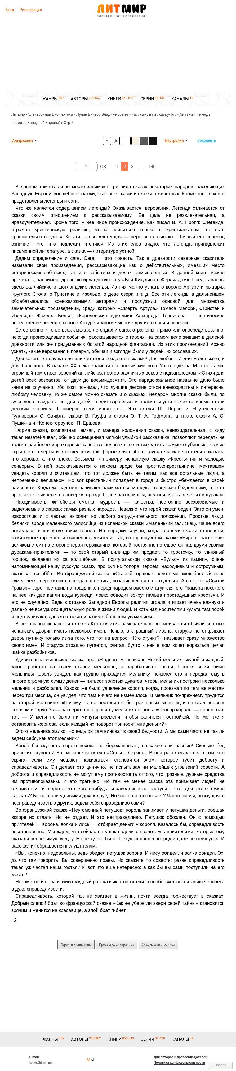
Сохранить (206, 140)
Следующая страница (158, 945)
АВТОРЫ (79, 98)
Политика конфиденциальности (179, 1062)
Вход (9, 10)
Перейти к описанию (76, 945)
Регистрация (31, 10)
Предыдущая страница (116, 945)
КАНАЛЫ (180, 98)
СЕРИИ (147, 98)
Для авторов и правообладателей (180, 1057)
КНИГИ (114, 98)
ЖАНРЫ (50, 98)
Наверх (220, 1065)
